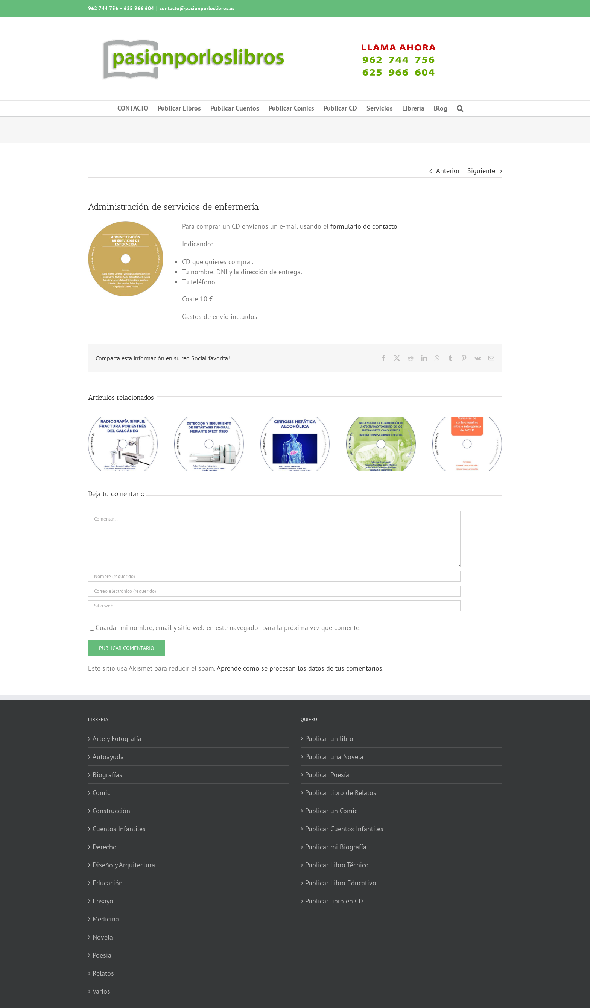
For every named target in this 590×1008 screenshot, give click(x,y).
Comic (101, 792)
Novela (103, 937)
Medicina (106, 919)
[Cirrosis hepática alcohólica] (295, 421)
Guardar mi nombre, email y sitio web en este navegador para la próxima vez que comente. (228, 627)
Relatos (103, 973)
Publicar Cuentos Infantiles (344, 828)
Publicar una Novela (334, 756)
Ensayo (103, 901)
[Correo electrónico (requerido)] (274, 591)
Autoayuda (108, 756)
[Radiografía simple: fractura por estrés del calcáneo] (123, 421)
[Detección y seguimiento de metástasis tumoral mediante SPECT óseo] (209, 421)
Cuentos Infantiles (119, 828)
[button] (460, 108)
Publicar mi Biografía (335, 847)
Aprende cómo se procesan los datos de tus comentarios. (300, 668)
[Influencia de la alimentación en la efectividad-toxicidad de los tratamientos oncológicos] (381, 421)
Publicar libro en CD (334, 901)
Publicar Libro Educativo (340, 883)
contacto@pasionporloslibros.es (197, 8)
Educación (108, 883)
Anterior (448, 170)
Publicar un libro (329, 738)
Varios (101, 991)
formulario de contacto (363, 226)
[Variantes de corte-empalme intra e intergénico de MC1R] (467, 421)
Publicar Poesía (327, 774)
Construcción (111, 810)
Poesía (102, 955)
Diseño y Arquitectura (124, 865)
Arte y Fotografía (117, 738)
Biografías (107, 774)
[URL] (274, 605)
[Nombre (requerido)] (274, 576)
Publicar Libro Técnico (337, 865)
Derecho (105, 847)
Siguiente (481, 170)
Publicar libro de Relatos (340, 792)
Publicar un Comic (331, 810)
